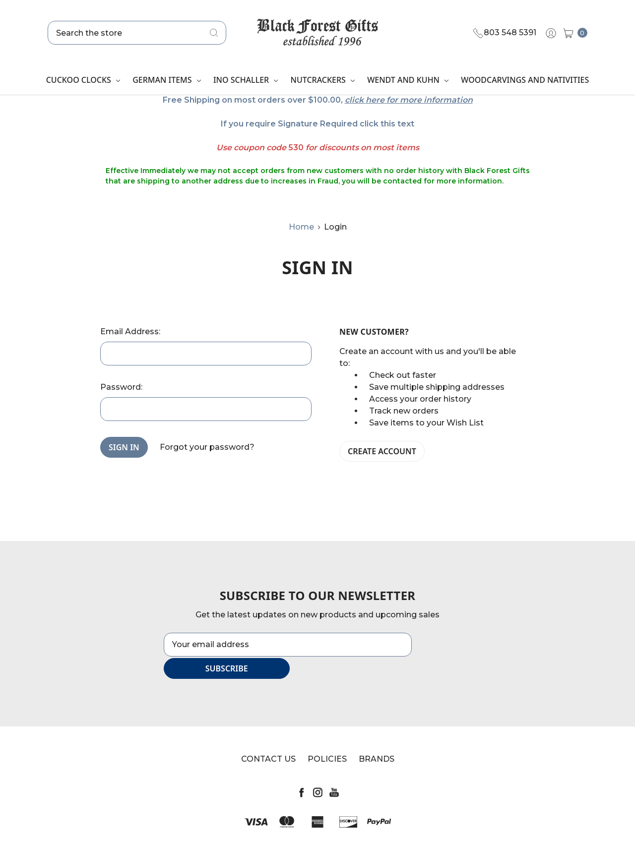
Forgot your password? (207, 447)
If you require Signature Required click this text (317, 123)
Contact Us (268, 736)
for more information (429, 100)
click (354, 100)
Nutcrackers (322, 79)
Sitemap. (368, 825)
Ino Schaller (245, 79)
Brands (376, 736)
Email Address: (130, 331)
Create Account (382, 451)
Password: (121, 387)
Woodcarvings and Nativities (525, 79)
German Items (166, 79)
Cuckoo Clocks (83, 79)
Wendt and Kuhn (407, 79)
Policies (327, 736)
